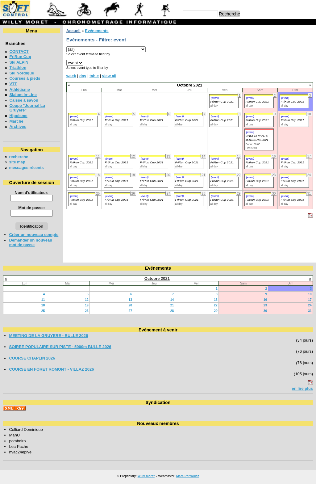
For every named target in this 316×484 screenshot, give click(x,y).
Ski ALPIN (18, 62)
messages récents (26, 167)
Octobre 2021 (157, 278)
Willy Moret (146, 476)
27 (130, 311)
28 (172, 311)
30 (265, 311)
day (82, 76)
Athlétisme (19, 89)
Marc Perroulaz (187, 476)
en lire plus (302, 388)
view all (109, 76)
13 (130, 299)
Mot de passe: (31, 207)
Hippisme (18, 115)
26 (87, 311)
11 (43, 299)
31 (310, 311)
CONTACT (18, 51)
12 (87, 299)
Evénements (96, 30)
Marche (16, 121)
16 (265, 299)
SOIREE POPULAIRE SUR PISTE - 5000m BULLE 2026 (60, 346)
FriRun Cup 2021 (222, 101)
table (94, 76)
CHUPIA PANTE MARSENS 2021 (257, 137)
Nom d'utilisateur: (32, 192)
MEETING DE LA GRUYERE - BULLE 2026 (48, 335)
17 (310, 299)
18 (43, 305)
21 (172, 305)
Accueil (73, 30)
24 (310, 305)
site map (17, 162)
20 (130, 305)
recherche (18, 156)
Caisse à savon (23, 100)
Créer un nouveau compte (33, 234)
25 (43, 311)
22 (216, 305)
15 (216, 299)
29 (216, 311)
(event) (215, 97)
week (71, 76)
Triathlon (17, 67)
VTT (13, 84)
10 (310, 294)
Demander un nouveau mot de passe (30, 242)
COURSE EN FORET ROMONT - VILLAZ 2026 (51, 369)
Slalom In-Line (23, 94)
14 (172, 299)
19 (87, 305)
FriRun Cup (20, 56)
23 (265, 305)
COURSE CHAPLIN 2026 (32, 358)
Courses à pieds (24, 78)
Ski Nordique (21, 73)
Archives (17, 126)
